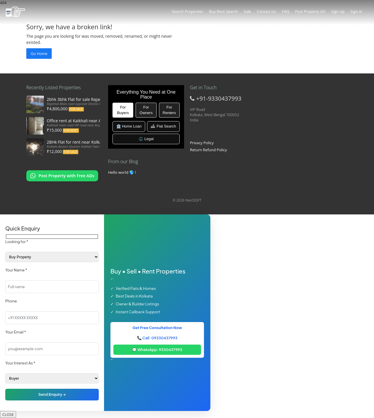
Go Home (39, 53)
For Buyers (123, 110)
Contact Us (266, 11)
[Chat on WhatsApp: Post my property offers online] (62, 175)
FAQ (285, 11)
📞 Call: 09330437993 (157, 338)
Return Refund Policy (208, 149)
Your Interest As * (20, 363)
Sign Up (337, 11)
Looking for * (16, 241)
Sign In (356, 11)
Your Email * (15, 332)
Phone (11, 301)
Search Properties (187, 11)
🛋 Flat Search (163, 126)
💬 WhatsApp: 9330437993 (157, 349)
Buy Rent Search (223, 11)
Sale (247, 11)
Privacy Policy (202, 142)
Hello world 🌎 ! (122, 172)
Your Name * (16, 270)
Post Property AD (310, 11)
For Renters (169, 110)
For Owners (146, 110)
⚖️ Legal (145, 139)
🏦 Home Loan (129, 126)
